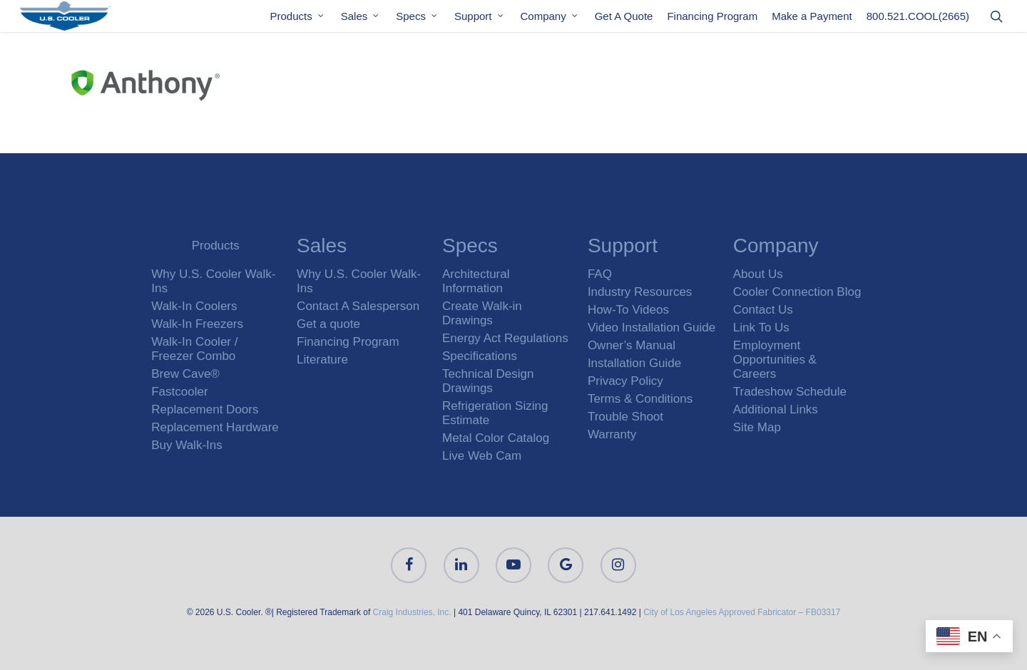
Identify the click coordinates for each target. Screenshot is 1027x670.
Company (550, 20)
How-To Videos (628, 309)
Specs (417, 20)
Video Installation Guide (651, 327)
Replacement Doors (204, 409)
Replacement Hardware (215, 427)
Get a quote (328, 324)
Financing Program (712, 20)
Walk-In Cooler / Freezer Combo (194, 349)
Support (479, 20)
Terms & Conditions (640, 399)
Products (297, 20)
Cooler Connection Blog (797, 292)
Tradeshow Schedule (790, 391)
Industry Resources (640, 292)
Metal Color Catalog (495, 438)
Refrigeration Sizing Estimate (495, 413)
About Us (758, 274)
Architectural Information (475, 281)
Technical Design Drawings (488, 381)
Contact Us (763, 309)
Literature (322, 359)
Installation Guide (634, 363)
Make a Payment (812, 20)
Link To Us (761, 327)
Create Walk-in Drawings (482, 313)
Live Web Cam (481, 456)
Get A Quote (624, 20)
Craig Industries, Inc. (412, 612)
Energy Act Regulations (505, 338)
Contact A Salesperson (358, 306)
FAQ (600, 274)
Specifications (479, 356)
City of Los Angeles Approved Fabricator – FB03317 (741, 612)
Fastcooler (179, 391)
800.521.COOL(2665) (918, 20)
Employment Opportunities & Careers (775, 360)
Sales (361, 20)
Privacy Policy (625, 381)
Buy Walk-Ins (187, 445)
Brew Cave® (185, 374)
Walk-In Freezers (197, 324)
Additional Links (775, 409)
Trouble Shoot (625, 416)
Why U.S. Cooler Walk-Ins (213, 281)
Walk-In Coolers (194, 306)
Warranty (612, 434)
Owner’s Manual (631, 345)
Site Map (757, 427)
